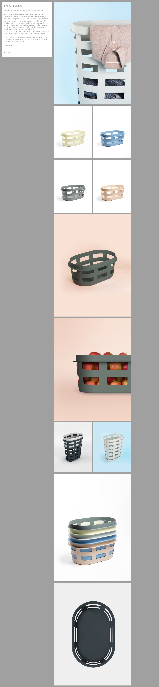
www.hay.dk (8, 45)
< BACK (8, 53)
